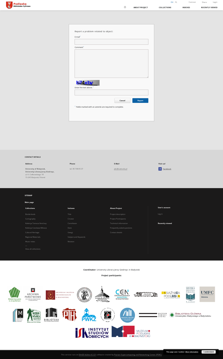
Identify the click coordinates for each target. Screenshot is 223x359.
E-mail (77, 37)
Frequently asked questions (121, 228)
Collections (165, 7)
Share (204, 2)
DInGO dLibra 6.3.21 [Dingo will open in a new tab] (87, 354)
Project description (117, 214)
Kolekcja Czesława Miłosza (36, 228)
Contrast (192, 2)
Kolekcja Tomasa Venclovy (36, 223)
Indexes (186, 7)
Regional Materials (32, 237)
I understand (209, 352)
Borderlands (30, 214)
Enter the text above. (84, 87)
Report (140, 100)
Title (69, 214)
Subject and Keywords (76, 237)
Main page (29, 202)
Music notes (30, 241)
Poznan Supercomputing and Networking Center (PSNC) (138, 354)
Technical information (119, 223)
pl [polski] (176, 2)
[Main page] (125, 7)
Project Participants (118, 219)
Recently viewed (209, 7)
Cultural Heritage (32, 232)
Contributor (72, 223)
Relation (71, 241)
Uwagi (70, 232)
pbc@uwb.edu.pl (120, 169)
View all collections (32, 249)
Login (215, 2)
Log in (160, 214)
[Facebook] (160, 169)
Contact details (116, 232)
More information (191, 352)
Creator (71, 219)
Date (70, 228)
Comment (79, 47)
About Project (141, 7)
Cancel (122, 100)
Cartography (30, 219)
